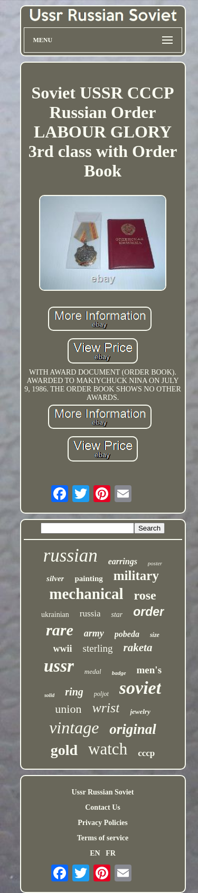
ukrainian (55, 615)
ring (74, 692)
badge (119, 673)
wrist (105, 707)
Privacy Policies (102, 823)
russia (90, 614)
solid (49, 695)
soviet (140, 688)
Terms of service (102, 838)
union (68, 708)
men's (149, 669)
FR (111, 853)
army (94, 633)
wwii (62, 648)
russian (70, 555)
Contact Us (102, 807)
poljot (101, 694)
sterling (98, 648)
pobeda (127, 634)
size (154, 635)
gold (64, 750)
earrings (122, 561)
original (132, 729)
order (148, 612)
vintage (74, 727)
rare (59, 630)
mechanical (86, 593)
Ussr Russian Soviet (103, 792)
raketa (138, 647)
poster (155, 563)
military (136, 575)
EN (95, 853)
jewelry (140, 711)
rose (145, 595)
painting (88, 578)
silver (55, 578)
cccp (146, 753)
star (116, 615)
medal (92, 671)
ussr (59, 665)
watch (107, 749)
